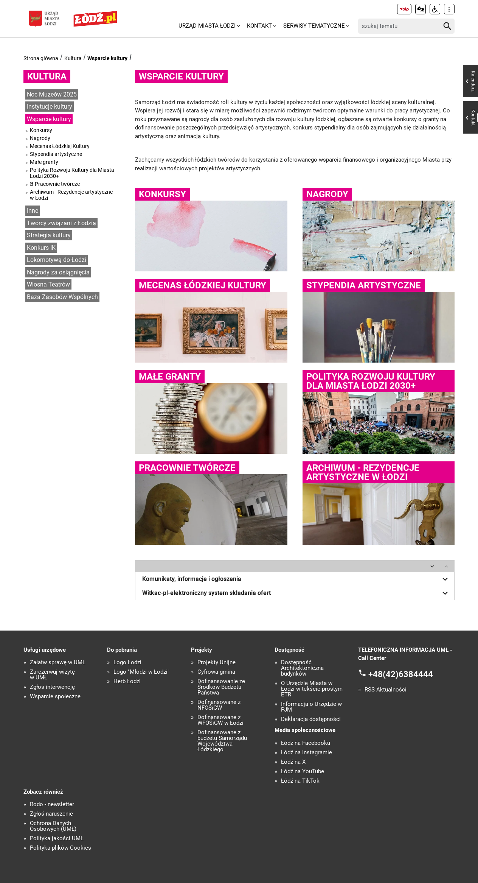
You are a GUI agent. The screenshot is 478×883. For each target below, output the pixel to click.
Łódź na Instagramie (306, 752)
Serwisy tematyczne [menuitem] (314, 25)
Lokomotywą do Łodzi (56, 259)
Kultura (73, 58)
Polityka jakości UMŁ (57, 838)
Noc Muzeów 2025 (52, 94)
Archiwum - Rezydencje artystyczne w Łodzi (71, 195)
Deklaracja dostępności (311, 719)
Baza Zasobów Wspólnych (62, 297)
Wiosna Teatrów (48, 284)
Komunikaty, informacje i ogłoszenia (296, 579)
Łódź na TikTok (300, 781)
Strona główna (40, 58)
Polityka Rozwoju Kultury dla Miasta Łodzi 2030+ (72, 173)
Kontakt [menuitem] (259, 25)
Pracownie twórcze (57, 184)
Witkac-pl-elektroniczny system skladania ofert (296, 593)
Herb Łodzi (127, 681)
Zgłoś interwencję (52, 687)
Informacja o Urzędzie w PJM (311, 707)
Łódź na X (293, 762)
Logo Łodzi (127, 662)
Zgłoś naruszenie (51, 814)
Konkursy (41, 130)
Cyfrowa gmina (216, 672)
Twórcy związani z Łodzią (61, 223)
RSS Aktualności (386, 690)
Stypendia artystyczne (56, 154)
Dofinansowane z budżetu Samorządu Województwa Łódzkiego (222, 741)
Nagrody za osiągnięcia (58, 272)
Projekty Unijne (216, 662)
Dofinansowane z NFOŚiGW (219, 705)
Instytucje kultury (49, 106)
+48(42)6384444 (400, 674)
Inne (32, 210)
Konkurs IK (41, 247)
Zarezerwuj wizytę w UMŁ (52, 675)
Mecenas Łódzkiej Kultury (60, 146)
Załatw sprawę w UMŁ (57, 662)
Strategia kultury (49, 235)
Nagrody (40, 138)
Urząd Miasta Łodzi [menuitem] (207, 25)
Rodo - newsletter (52, 804)
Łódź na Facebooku (305, 743)
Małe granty (44, 162)
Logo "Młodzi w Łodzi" (141, 672)
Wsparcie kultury (107, 58)
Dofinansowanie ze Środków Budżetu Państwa (221, 687)
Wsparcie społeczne (55, 696)
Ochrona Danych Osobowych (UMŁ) (53, 826)
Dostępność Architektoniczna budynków (302, 668)
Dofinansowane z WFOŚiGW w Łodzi (220, 720)
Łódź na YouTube (302, 771)
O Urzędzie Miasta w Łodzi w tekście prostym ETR (312, 689)
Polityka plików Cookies (60, 848)
